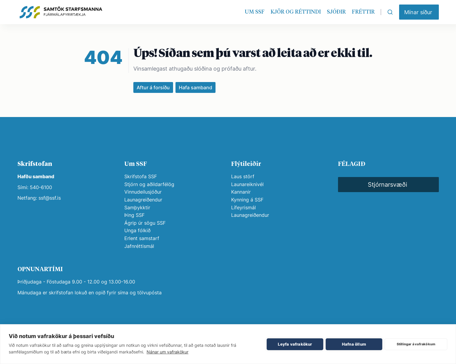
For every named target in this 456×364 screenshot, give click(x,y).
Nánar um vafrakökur (167, 351)
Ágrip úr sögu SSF (145, 223)
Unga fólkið (137, 230)
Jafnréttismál (139, 246)
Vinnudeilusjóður (143, 192)
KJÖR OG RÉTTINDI (296, 12)
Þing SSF (134, 215)
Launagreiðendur (143, 200)
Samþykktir (137, 207)
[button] (419, 12)
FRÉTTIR (363, 12)
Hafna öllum (354, 344)
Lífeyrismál (243, 207)
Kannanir (241, 192)
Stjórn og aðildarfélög (149, 184)
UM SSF (255, 12)
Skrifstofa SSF (140, 176)
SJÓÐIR (336, 12)
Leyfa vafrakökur (295, 344)
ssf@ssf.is (50, 198)
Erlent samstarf (141, 238)
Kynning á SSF (247, 200)
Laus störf (242, 176)
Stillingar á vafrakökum (416, 344)
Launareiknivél (247, 184)
